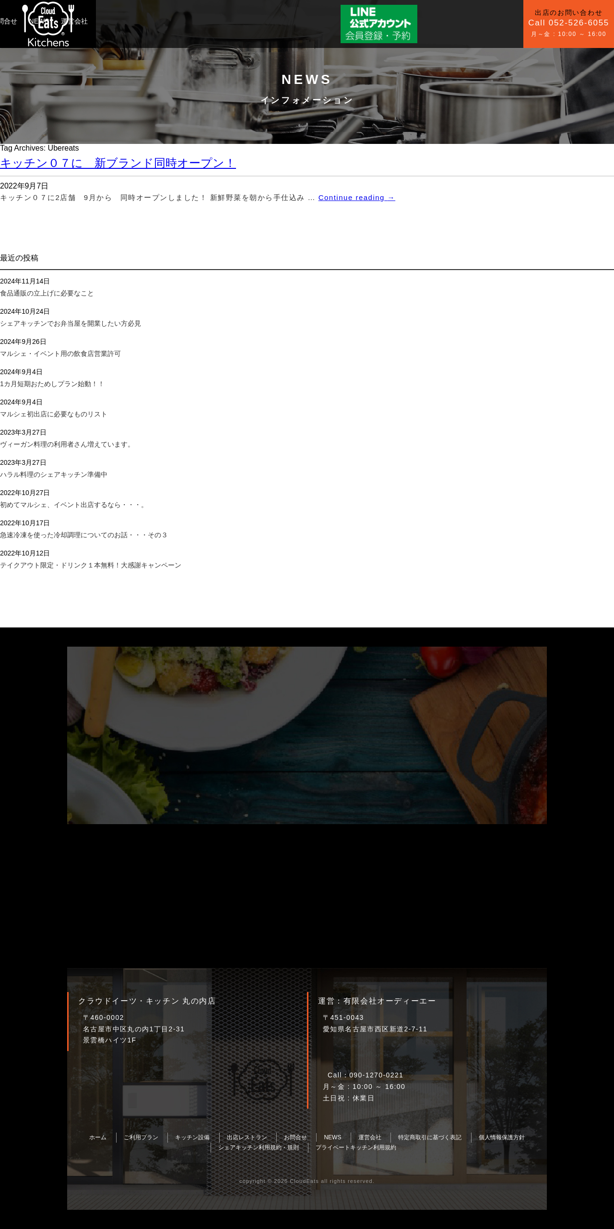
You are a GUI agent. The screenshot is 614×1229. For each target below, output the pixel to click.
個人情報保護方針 (502, 1137)
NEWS (249, 21)
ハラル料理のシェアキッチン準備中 (53, 474)
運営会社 (285, 21)
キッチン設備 (169, 21)
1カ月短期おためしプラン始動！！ (52, 384)
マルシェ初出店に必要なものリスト (53, 414)
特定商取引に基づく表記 (429, 1137)
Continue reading (357, 197)
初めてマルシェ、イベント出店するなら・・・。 (74, 504)
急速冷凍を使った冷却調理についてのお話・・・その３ (84, 535)
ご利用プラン (117, 21)
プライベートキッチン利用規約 (356, 1147)
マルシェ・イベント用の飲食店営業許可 (60, 353)
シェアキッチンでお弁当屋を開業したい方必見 (70, 323)
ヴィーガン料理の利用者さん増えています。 (67, 444)
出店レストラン (247, 1137)
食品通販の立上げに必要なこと (47, 293)
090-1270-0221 (376, 1075)
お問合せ (214, 21)
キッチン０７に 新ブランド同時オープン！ (118, 162)
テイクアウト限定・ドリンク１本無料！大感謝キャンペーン (90, 565)
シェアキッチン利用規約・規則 (258, 1147)
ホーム (97, 1137)
